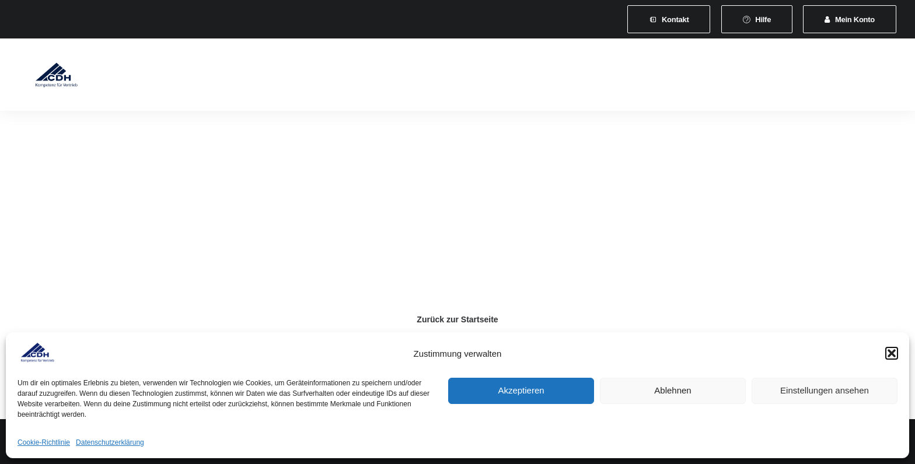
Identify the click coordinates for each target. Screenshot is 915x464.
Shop (712, 76)
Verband (200, 76)
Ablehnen (672, 390)
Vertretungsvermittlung (637, 76)
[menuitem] (668, 19)
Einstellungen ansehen (824, 390)
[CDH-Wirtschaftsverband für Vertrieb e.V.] (47, 76)
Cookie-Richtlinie (44, 442)
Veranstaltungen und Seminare (433, 76)
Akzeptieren (521, 390)
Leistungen (332, 76)
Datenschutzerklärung (110, 442)
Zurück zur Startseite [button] (457, 319)
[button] (891, 353)
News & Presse (542, 76)
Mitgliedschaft (264, 76)
